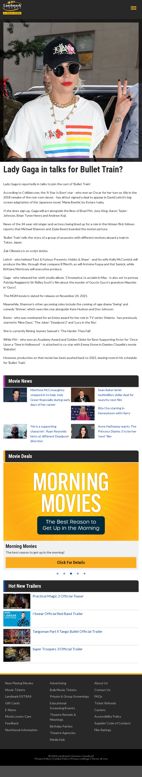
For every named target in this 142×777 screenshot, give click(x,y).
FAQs (98, 696)
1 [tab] (57, 573)
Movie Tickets (15, 690)
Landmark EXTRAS (18, 696)
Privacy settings (80, 758)
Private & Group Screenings (69, 696)
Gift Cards (12, 703)
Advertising (58, 683)
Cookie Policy (61, 758)
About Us (101, 683)
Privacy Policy (43, 758)
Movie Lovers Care (18, 716)
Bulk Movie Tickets (63, 690)
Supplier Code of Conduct (112, 723)
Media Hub (57, 739)
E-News (10, 710)
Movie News (20, 381)
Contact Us (102, 690)
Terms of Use (99, 758)
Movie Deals (20, 456)
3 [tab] (71, 573)
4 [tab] (77, 573)
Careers (100, 710)
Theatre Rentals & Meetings (63, 717)
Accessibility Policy (107, 716)
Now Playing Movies (19, 683)
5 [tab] (84, 573)
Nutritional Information (21, 730)
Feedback (12, 723)
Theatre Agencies (62, 733)
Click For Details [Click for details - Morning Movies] (71, 562)
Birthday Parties (61, 726)
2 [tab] (64, 573)
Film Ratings (102, 730)
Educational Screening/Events (62, 705)
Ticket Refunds (105, 703)
